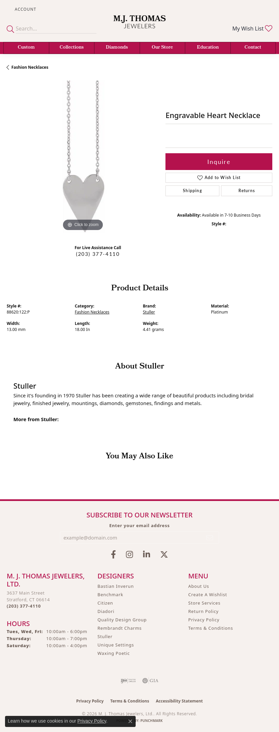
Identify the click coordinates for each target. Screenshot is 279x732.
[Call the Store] (24, 606)
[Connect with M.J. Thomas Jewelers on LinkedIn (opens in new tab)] (146, 555)
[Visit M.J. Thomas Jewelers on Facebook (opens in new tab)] (113, 555)
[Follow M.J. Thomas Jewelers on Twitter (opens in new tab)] (164, 555)
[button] (24, 9)
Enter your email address (139, 525)
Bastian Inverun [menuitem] (115, 586)
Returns (246, 190)
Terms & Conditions (210, 628)
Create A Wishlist (207, 595)
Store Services (204, 603)
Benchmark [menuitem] (110, 595)
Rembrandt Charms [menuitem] (119, 628)
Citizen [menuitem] (105, 603)
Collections (72, 48)
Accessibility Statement (179, 701)
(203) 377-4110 (98, 254)
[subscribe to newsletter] (210, 537)
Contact (253, 48)
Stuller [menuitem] (105, 636)
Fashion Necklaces (29, 67)
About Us (198, 586)
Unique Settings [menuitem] (115, 645)
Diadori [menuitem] (105, 611)
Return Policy (203, 611)
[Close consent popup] (130, 721)
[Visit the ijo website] (128, 681)
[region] (83, 156)
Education (208, 48)
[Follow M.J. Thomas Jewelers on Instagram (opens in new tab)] (129, 555)
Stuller (149, 312)
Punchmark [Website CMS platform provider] (151, 720)
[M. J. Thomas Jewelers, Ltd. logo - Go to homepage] (140, 26)
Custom (26, 48)
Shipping (192, 190)
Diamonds (117, 48)
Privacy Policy (203, 620)
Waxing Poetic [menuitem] (113, 653)
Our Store (162, 48)
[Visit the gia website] (150, 681)
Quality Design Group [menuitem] (122, 620)
